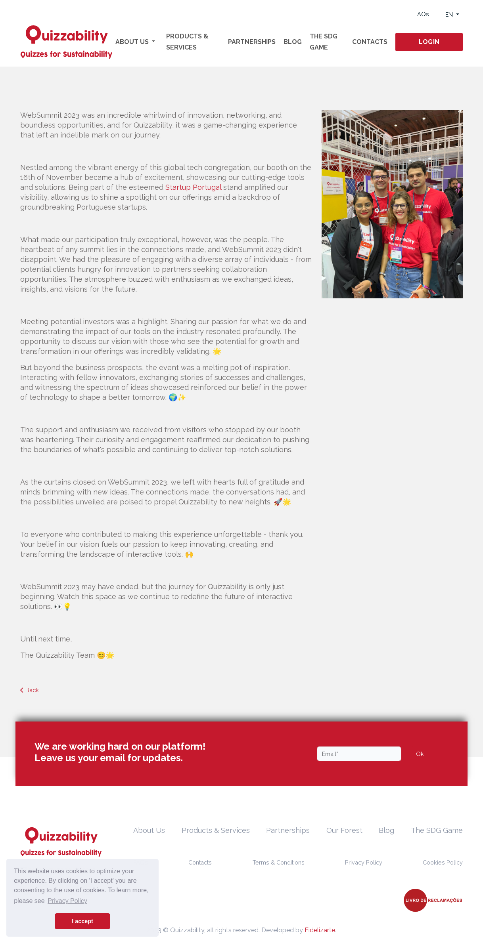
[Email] (359, 753)
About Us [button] (132, 42)
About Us (149, 830)
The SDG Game (323, 41)
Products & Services (187, 41)
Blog (293, 42)
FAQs (421, 14)
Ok (420, 753)
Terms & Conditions (279, 862)
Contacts (369, 42)
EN (449, 14)
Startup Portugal (193, 187)
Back (29, 690)
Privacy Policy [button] (67, 900)
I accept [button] (82, 921)
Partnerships (252, 42)
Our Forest (344, 830)
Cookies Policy (443, 862)
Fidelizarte (320, 930)
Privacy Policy (363, 862)
